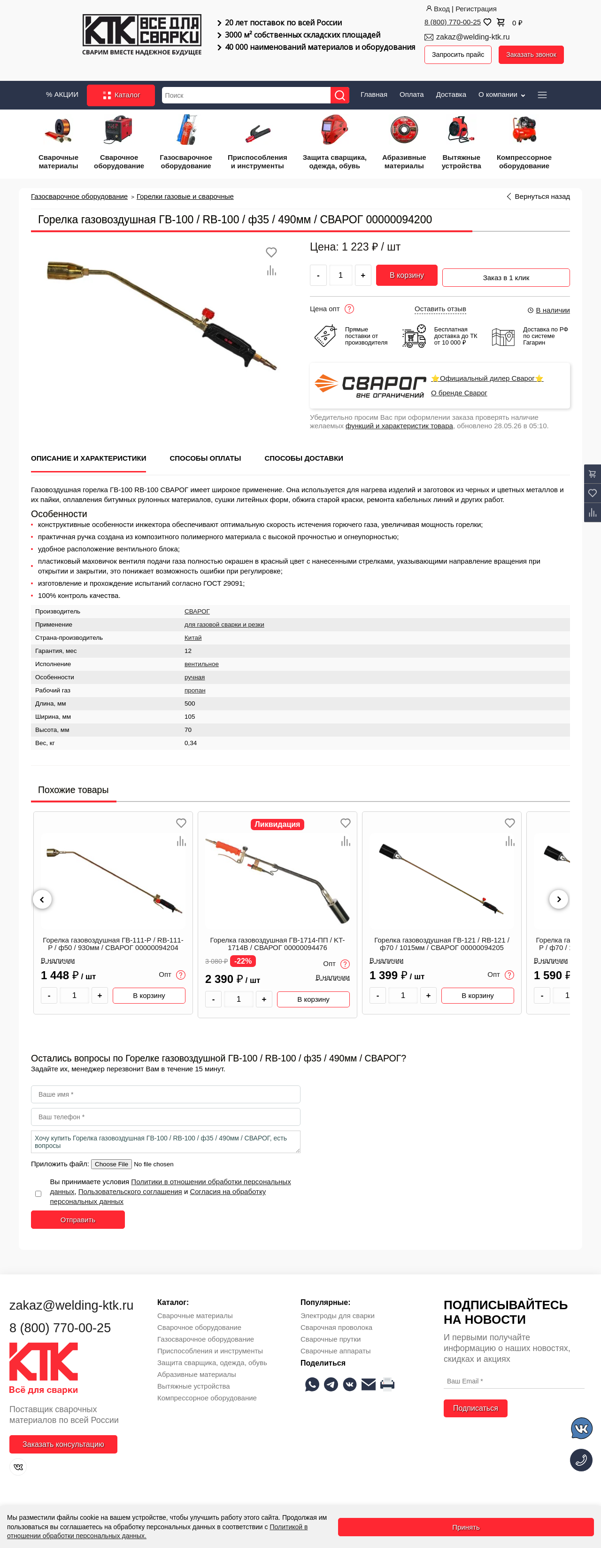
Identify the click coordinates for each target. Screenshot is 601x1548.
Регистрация (476, 9)
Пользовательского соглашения (130, 1189)
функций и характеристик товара (399, 422)
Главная (374, 92)
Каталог (120, 93)
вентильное (202, 661)
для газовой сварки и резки (224, 621)
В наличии (548, 307)
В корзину (407, 273)
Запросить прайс (459, 55)
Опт (172, 971)
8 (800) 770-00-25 (452, 22)
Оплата (412, 92)
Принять (466, 1527)
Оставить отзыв (440, 305)
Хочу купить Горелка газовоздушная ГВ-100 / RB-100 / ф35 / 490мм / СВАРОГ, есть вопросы (165, 1139)
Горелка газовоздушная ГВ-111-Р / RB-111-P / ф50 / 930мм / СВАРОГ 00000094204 (113, 940)
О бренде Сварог (459, 389)
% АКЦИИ (62, 92)
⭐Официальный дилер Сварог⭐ (487, 375)
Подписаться (475, 1405)
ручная (195, 674)
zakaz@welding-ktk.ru (473, 37)
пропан (195, 687)
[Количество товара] (74, 992)
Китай (193, 634)
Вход (437, 9)
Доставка (451, 92)
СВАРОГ (197, 608)
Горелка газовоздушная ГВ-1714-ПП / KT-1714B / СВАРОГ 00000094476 (277, 940)
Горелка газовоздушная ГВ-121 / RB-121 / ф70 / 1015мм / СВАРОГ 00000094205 (441, 940)
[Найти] (343, 93)
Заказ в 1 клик (506, 271)
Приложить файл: (61, 1161)
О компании (502, 92)
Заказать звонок (535, 55)
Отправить (78, 1217)
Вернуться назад (542, 194)
